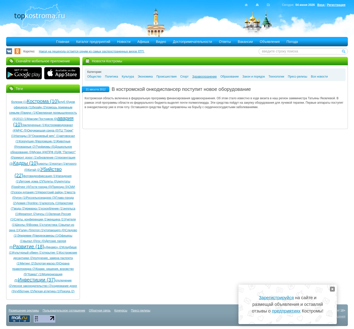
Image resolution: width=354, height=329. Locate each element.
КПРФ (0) (51, 152)
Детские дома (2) (31, 181)
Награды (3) (23, 136)
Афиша (143, 42)
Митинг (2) (27, 263)
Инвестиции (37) (36, 279)
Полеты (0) (50, 181)
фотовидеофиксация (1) (39, 176)
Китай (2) (34, 170)
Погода (292, 42)
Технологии (276, 76)
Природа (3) (60, 187)
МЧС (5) (21, 130)
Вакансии (245, 42)
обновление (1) (47, 157)
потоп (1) (38, 230)
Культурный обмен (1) (27, 252)
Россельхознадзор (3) (41, 197)
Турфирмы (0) (45, 146)
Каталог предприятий (93, 42)
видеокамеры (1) (47, 235)
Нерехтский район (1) (52, 192)
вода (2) (19, 208)
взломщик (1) (47, 141)
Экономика (145, 76)
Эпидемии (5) (26, 235)
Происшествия (166, 76)
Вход (320, 5)
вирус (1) (30, 113)
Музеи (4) (38, 152)
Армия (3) (23, 203)
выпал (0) (30, 241)
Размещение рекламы (24, 310)
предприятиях (286, 311)
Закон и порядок (253, 76)
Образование (230, 76)
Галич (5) (26, 230)
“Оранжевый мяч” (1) (45, 136)
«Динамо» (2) (53, 247)
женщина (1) (55, 219)
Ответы (225, 42)
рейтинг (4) (22, 187)
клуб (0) (64, 102)
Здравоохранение (204, 76)
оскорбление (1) (52, 208)
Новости (123, 42)
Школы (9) (22, 225)
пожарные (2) (27, 146)
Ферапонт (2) (27, 214)
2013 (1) (21, 119)
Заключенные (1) (33, 125)
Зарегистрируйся (276, 297)
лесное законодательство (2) (32, 286)
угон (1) (21, 197)
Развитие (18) (28, 246)
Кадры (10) (25, 163)
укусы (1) (43, 214)
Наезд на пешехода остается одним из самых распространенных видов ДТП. (92, 51)
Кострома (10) (43, 101)
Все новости (319, 76)
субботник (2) (24, 291)
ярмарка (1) (33, 208)
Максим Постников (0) (42, 119)
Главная (62, 42)
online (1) (36, 203)
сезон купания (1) (26, 192)
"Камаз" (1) (34, 274)
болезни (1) (19, 102)
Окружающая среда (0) (43, 130)
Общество (94, 76)
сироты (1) (45, 163)
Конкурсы (120, 310)
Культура (128, 76)
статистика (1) (52, 225)
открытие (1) (51, 252)
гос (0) (41, 241)
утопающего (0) (54, 230)
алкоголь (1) (50, 203)
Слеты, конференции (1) (30, 219)
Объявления (270, 42)
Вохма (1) (35, 225)
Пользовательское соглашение (64, 310)
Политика (111, 76)
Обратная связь (99, 310)
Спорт (184, 76)
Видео (161, 42)
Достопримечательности (192, 42)
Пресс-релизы (297, 76)
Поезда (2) (67, 291)
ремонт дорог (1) (25, 157)
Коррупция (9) (28, 141)
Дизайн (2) (39, 107)
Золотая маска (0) (46, 263)
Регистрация (336, 5)
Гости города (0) (41, 187)
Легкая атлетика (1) (46, 291)
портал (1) (59, 163)
